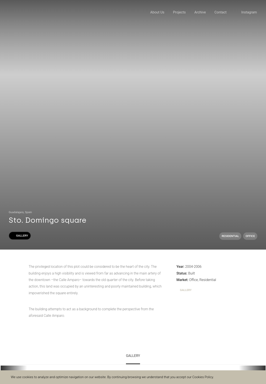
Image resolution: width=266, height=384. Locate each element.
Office (250, 236)
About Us (157, 12)
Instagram (249, 12)
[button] (14, 368)
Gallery (19, 235)
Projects (179, 12)
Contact (220, 12)
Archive (200, 12)
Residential (230, 236)
